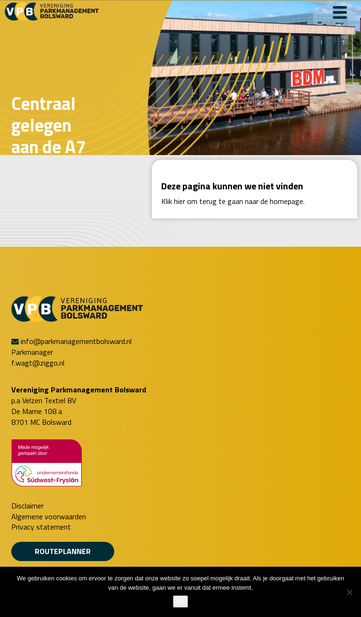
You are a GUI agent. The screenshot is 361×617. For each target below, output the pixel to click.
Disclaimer (27, 505)
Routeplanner (63, 551)
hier (179, 201)
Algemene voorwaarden (48, 516)
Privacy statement (41, 527)
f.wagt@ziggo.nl (37, 362)
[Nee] (349, 592)
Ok (181, 601)
